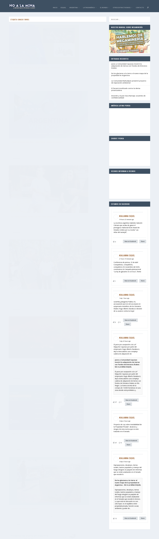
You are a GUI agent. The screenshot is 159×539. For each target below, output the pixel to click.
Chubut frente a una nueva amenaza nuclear (30, 353)
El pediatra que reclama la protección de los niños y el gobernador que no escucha (31, 294)
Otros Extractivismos (122, 4)
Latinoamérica (89, 4)
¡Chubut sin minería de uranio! (24, 234)
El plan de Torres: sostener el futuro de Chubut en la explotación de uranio (79, 236)
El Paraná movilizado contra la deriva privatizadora (125, 86)
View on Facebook (130, 238)
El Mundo (104, 4)
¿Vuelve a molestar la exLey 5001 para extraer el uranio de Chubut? (82, 175)
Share (143, 238)
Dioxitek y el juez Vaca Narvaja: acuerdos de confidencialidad (128, 93)
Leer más (16, 74)
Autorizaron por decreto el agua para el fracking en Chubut (79, 296)
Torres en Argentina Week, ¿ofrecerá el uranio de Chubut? (82, 55)
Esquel (63, 4)
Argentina (73, 4)
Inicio (55, 4)
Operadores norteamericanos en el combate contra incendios (30, 175)
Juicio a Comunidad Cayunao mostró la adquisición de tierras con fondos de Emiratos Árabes (129, 63)
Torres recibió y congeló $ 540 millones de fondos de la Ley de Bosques (80, 115)
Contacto (140, 4)
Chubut (22, 59)
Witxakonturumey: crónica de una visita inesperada (29, 115)
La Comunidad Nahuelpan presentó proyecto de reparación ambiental (128, 78)
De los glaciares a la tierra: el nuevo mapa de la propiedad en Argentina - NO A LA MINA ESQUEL (128, 479)
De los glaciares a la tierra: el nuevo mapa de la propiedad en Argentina (129, 71)
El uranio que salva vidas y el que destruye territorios (30, 55)
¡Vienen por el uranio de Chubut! (75, 353)
